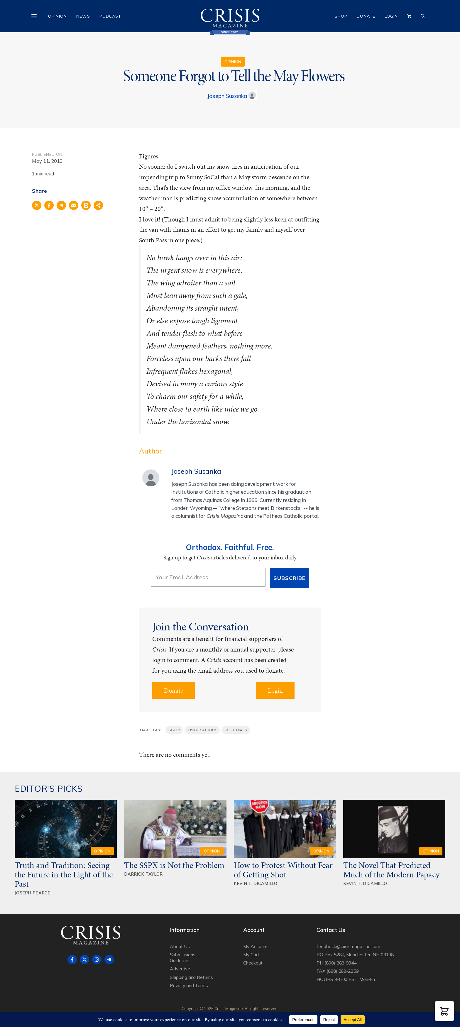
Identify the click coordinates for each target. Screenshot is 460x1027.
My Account (255, 946)
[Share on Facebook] (49, 205)
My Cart (251, 954)
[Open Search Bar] (422, 16)
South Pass (235, 730)
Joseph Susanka (227, 95)
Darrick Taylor (143, 874)
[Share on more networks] (98, 205)
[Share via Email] (73, 205)
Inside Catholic (202, 730)
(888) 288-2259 (342, 971)
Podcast (110, 16)
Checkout (253, 963)
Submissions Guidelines (182, 957)
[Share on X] (36, 205)
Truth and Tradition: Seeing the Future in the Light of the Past (64, 874)
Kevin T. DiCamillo (256, 883)
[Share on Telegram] (61, 205)
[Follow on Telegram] (109, 959)
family (174, 730)
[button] (444, 1011)
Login (391, 16)
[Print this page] (86, 205)
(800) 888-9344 (340, 963)
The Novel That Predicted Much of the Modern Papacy (391, 869)
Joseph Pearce (32, 893)
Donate (366, 16)
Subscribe (289, 578)
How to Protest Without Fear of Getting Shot (283, 869)
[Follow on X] (84, 959)
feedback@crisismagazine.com (348, 946)
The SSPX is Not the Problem (174, 865)
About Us (180, 946)
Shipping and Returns (191, 977)
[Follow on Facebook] (72, 959)
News (83, 16)
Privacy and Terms (189, 985)
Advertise (180, 969)
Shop (341, 16)
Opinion (57, 16)
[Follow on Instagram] (97, 959)
